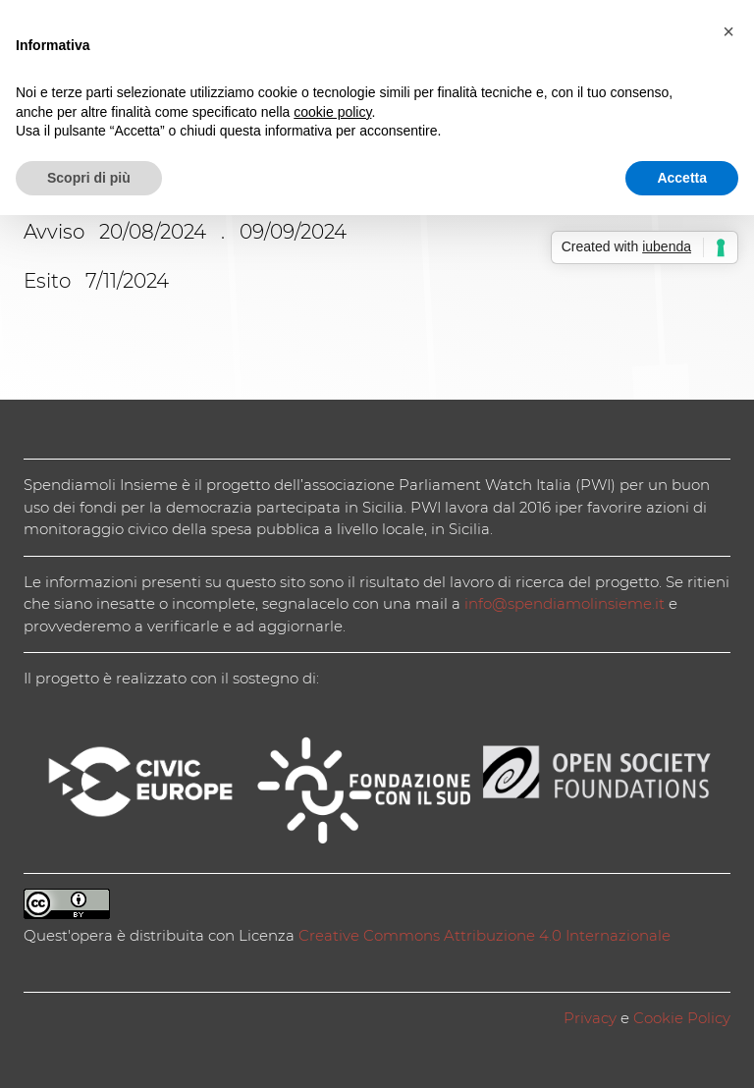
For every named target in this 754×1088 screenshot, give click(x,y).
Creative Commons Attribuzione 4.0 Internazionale (484, 935)
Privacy (590, 1017)
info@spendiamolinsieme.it (564, 603)
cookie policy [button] (332, 112)
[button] (728, 31)
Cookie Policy (681, 1017)
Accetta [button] (682, 178)
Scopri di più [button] (89, 178)
